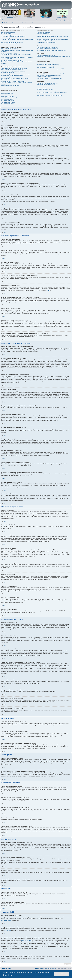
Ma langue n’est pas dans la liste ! (9, 55)
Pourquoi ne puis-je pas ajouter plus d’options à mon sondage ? (16, 74)
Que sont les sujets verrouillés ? (8, 102)
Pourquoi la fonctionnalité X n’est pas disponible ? (48, 91)
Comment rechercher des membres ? (45, 67)
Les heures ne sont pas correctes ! (9, 53)
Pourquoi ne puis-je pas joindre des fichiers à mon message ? (15, 78)
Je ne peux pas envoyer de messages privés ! (47, 47)
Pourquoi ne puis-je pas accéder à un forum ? (11, 76)
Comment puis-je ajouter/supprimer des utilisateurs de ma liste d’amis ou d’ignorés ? (53, 57)
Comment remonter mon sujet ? (8, 87)
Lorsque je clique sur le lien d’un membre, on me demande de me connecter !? (18, 62)
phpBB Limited (41, 917)
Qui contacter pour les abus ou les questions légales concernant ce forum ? (52, 93)
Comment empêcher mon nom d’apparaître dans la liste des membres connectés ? (17, 51)
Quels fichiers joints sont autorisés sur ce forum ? (48, 83)
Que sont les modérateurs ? (43, 33)
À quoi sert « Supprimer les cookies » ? (10, 43)
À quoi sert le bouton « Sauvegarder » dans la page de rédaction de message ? (16, 83)
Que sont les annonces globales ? (9, 97)
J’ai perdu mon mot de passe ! (8, 40)
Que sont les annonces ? (7, 99)
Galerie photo (29, 17)
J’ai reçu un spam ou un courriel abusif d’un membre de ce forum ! (52, 50)
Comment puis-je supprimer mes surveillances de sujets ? (50, 78)
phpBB (48, 290)
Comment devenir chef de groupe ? (45, 38)
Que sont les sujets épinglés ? (8, 100)
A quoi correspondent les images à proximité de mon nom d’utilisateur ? (17, 57)
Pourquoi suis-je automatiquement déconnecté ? (12, 42)
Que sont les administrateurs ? (44, 32)
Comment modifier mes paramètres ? (9, 48)
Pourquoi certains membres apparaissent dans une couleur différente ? (53, 39)
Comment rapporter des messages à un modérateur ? (13, 81)
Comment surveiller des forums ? (44, 76)
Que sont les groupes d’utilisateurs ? (45, 35)
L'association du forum (11, 17)
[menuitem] (3, 20)
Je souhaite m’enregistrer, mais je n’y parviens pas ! (13, 35)
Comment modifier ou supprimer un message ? (12, 69)
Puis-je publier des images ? (7, 96)
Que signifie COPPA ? (6, 33)
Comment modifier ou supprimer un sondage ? (12, 75)
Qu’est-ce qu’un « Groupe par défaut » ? (46, 40)
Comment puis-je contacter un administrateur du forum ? (49, 95)
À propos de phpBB (6, 920)
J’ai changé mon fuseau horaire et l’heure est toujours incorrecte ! (16, 54)
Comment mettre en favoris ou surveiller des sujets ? (49, 75)
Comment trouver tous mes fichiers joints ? (46, 84)
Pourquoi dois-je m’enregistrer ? (8, 32)
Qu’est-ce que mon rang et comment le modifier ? (12, 60)
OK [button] (61, 974)
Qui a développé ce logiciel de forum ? (45, 89)
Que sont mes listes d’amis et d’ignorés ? (46, 55)
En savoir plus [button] (7, 975)
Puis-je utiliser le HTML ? (7, 93)
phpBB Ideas (7, 930)
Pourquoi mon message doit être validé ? (10, 85)
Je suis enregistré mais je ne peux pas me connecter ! (13, 36)
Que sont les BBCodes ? (7, 92)
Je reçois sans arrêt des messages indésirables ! (48, 48)
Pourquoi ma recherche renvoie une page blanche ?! (49, 65)
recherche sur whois (26, 940)
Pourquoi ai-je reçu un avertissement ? (10, 79)
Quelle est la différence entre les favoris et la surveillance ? (50, 73)
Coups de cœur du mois (62, 17)
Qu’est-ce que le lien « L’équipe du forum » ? (47, 42)
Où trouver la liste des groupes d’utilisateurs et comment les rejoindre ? (53, 36)
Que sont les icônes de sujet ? (8, 103)
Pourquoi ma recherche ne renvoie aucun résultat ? (48, 64)
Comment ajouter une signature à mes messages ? (13, 71)
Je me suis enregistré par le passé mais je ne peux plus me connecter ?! (17, 39)
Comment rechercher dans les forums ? (46, 63)
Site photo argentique (46, 17)
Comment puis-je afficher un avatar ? (9, 58)
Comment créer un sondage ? (8, 72)
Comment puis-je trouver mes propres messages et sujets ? (50, 68)
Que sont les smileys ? (6, 94)
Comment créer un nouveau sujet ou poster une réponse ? (14, 68)
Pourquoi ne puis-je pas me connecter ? (10, 38)
